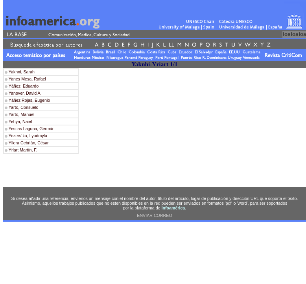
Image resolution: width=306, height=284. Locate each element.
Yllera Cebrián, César (29, 142)
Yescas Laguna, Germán (32, 128)
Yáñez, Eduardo (23, 86)
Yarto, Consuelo (22, 107)
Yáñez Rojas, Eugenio (28, 100)
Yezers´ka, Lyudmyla (28, 135)
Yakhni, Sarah (21, 71)
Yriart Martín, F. (23, 150)
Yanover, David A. (24, 93)
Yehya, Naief (20, 121)
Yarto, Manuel (20, 114)
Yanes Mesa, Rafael (26, 79)
